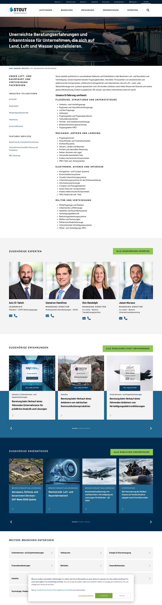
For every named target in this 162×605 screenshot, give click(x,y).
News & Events (71, 2)
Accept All (104, 596)
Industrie (25, 68)
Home (11, 68)
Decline (122, 596)
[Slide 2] (81, 428)
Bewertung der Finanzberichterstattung (23, 142)
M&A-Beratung (14, 156)
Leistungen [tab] (45, 10)
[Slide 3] (87, 428)
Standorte (95, 2)
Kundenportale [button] (119, 2)
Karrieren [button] (83, 2)
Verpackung (13, 120)
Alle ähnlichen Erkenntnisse (132, 452)
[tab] (19, 10)
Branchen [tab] (67, 10)
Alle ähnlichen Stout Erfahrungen (128, 349)
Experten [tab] (132, 10)
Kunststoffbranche (16, 126)
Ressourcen (106, 2)
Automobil (12, 99)
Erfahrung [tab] (87, 10)
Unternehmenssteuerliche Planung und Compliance (23, 149)
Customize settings (85, 596)
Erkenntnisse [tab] (111, 10)
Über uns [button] (58, 2)
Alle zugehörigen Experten (133, 251)
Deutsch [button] (133, 2)
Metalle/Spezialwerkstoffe (18, 113)
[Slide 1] (75, 428)
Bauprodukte (13, 106)
